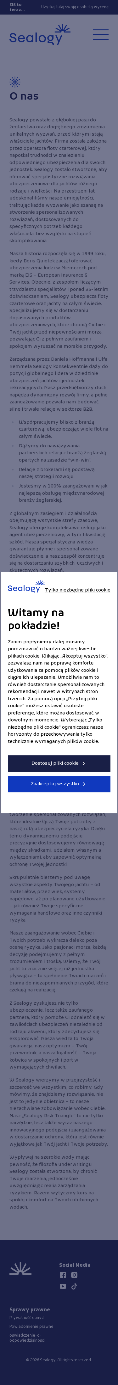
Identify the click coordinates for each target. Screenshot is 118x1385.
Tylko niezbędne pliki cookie (77, 590)
